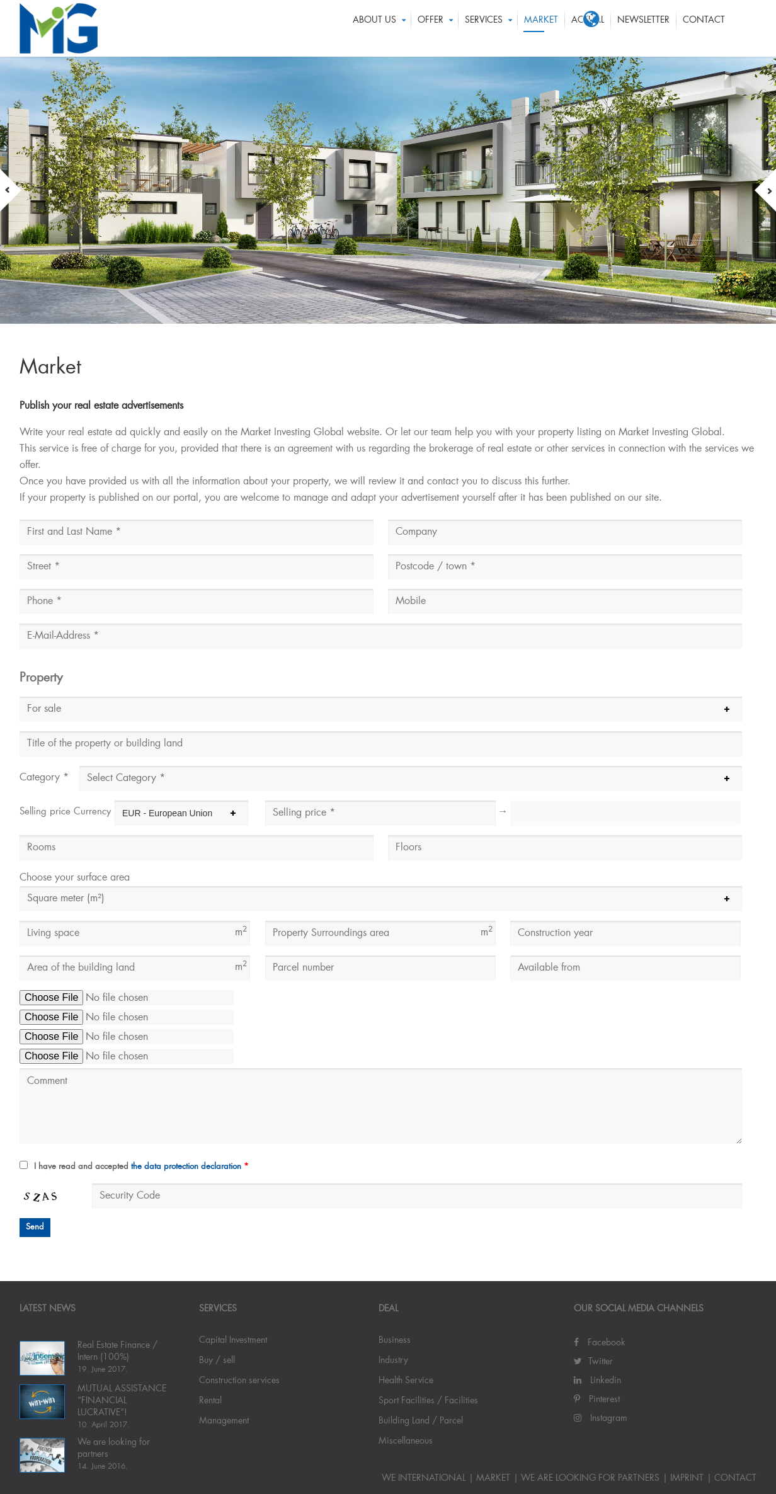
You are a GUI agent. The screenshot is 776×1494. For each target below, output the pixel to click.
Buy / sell (217, 1360)
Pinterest (597, 1399)
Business (395, 1340)
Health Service (406, 1380)
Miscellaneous (406, 1441)
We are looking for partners (590, 1478)
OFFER (430, 28)
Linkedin (597, 1380)
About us (374, 28)
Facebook (599, 1342)
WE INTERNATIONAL (423, 1478)
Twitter (593, 1361)
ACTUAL (587, 28)
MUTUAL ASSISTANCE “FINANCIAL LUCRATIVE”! (121, 1400)
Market (541, 28)
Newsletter (643, 28)
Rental (210, 1400)
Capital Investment (233, 1340)
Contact (704, 28)
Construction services (239, 1380)
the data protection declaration (186, 1167)
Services (484, 28)
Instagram (600, 1418)
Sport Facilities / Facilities (428, 1400)
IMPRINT (687, 1478)
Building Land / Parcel (421, 1421)
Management (224, 1421)
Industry (393, 1360)
